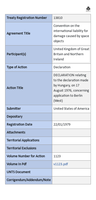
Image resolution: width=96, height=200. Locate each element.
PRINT (88, 9)
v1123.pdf (61, 164)
